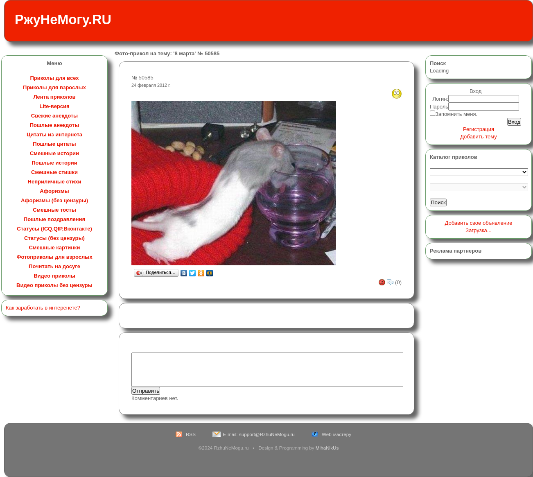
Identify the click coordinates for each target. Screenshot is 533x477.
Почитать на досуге (54, 266)
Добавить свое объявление (479, 223)
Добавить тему (478, 136)
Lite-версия (54, 106)
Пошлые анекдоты (54, 125)
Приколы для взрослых (54, 87)
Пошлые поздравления (54, 219)
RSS (191, 434)
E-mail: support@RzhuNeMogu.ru (259, 434)
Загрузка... (478, 230)
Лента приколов (54, 97)
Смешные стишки (54, 172)
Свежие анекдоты (54, 116)
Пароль (439, 107)
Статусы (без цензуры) (54, 238)
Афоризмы (54, 191)
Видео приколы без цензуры (54, 285)
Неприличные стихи (54, 182)
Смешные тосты (54, 210)
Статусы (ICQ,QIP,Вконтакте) (54, 229)
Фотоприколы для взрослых (54, 257)
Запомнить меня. (456, 114)
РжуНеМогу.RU (63, 19)
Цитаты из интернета (54, 134)
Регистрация (478, 129)
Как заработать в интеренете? (43, 308)
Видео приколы (54, 276)
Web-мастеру (336, 434)
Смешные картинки (54, 247)
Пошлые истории (54, 163)
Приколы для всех (54, 78)
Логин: (441, 99)
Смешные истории (54, 153)
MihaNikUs (327, 447)
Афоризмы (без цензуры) (54, 200)
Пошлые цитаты (54, 144)
